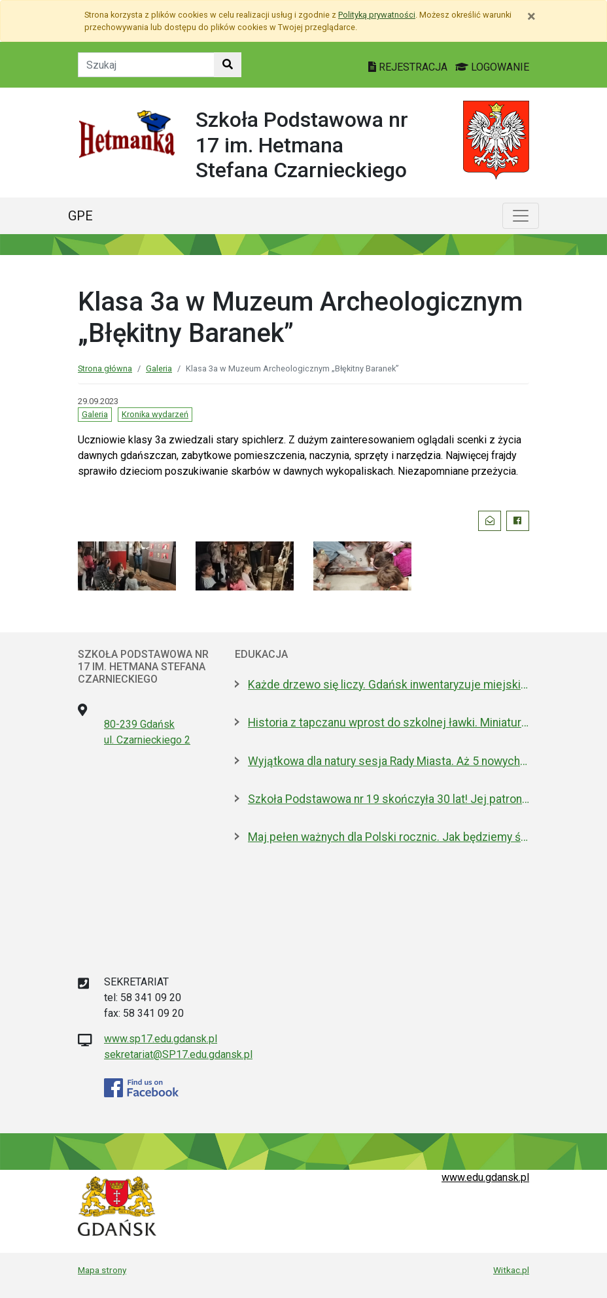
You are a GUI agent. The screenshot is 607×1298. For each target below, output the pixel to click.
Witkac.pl (511, 1270)
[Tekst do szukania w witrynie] (146, 64)
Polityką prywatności (376, 15)
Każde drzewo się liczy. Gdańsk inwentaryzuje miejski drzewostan (388, 684)
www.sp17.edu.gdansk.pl (160, 1039)
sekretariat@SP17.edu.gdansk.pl (178, 1054)
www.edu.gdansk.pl (485, 1177)
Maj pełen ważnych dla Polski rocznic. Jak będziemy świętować (388, 837)
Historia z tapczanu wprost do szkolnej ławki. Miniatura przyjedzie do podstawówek (388, 722)
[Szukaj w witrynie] (227, 64)
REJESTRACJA (409, 67)
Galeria (159, 368)
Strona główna (105, 368)
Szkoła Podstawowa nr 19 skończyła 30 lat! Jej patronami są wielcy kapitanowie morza (388, 799)
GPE (80, 216)
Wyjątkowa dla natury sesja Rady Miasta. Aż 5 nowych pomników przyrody (388, 761)
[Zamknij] (531, 16)
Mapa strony (102, 1270)
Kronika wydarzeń (155, 414)
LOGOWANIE (492, 67)
